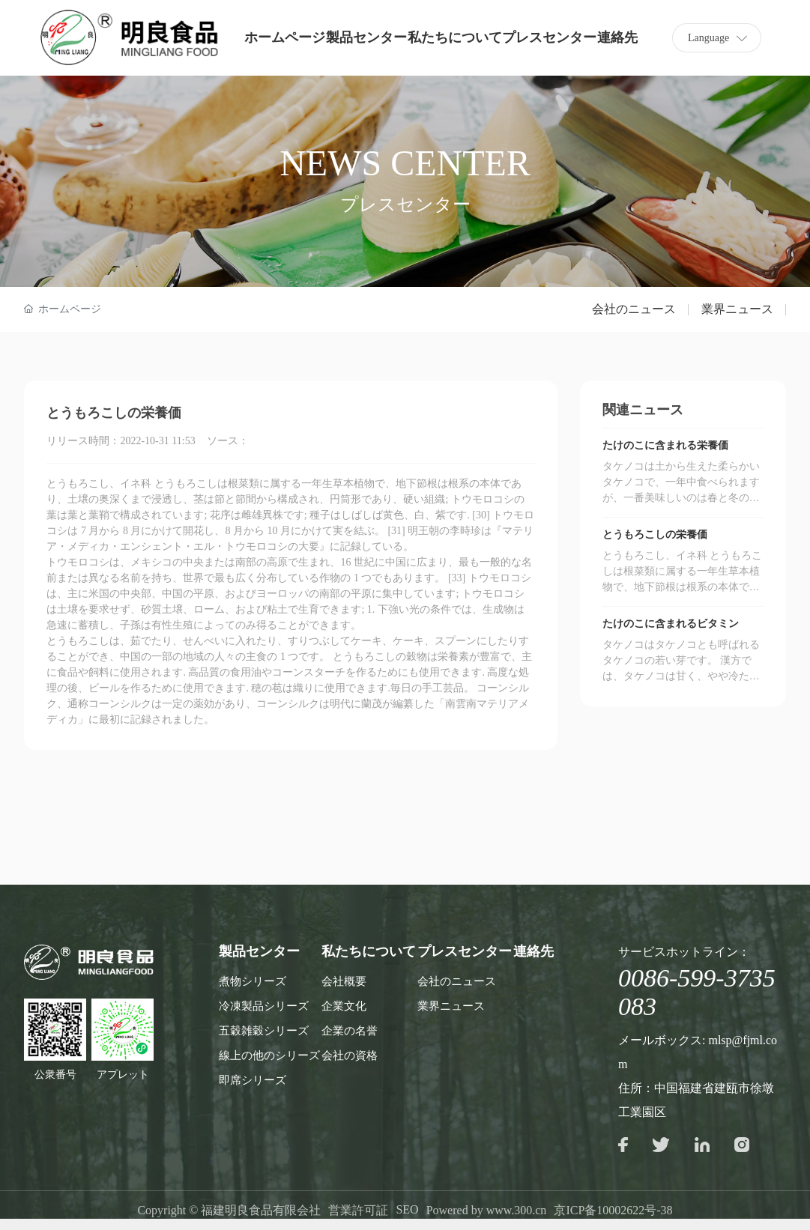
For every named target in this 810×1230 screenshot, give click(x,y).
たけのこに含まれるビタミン (670, 623)
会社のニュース (634, 309)
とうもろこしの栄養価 (654, 534)
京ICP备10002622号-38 (613, 1210)
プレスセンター (549, 37)
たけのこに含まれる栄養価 (665, 445)
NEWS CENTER (405, 163)
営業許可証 (358, 1210)
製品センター (366, 37)
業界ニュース (737, 309)
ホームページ (284, 37)
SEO (407, 1209)
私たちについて (455, 37)
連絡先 (617, 37)
